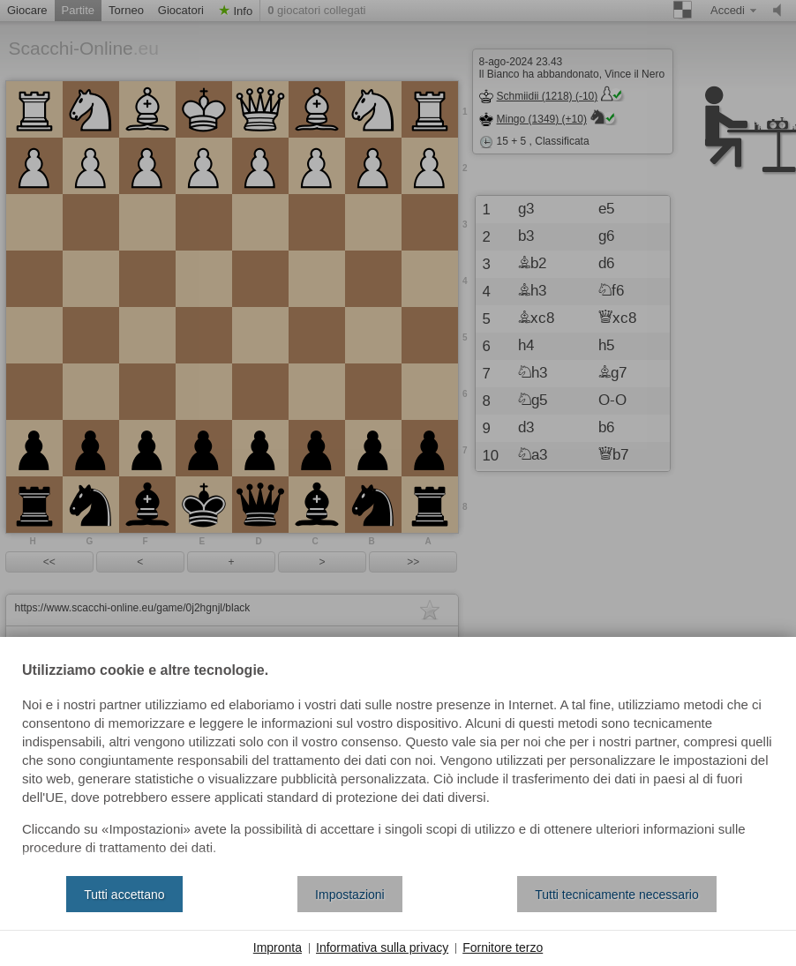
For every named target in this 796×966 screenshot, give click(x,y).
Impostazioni (350, 894)
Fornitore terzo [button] (502, 947)
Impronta (277, 947)
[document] (398, 763)
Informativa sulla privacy (382, 947)
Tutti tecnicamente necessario (616, 894)
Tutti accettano (124, 894)
